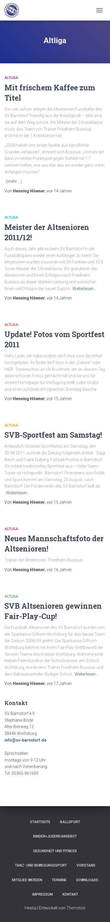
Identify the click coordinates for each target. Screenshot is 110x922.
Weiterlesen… (84, 288)
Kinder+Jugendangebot (55, 836)
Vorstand (86, 865)
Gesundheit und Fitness (55, 851)
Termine (59, 880)
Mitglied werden (27, 880)
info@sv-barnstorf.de (25, 740)
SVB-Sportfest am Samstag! (53, 435)
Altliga (11, 78)
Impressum (42, 894)
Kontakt (70, 894)
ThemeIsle (75, 908)
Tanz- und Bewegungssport (41, 865)
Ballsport (70, 822)
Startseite (40, 822)
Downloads (87, 880)
